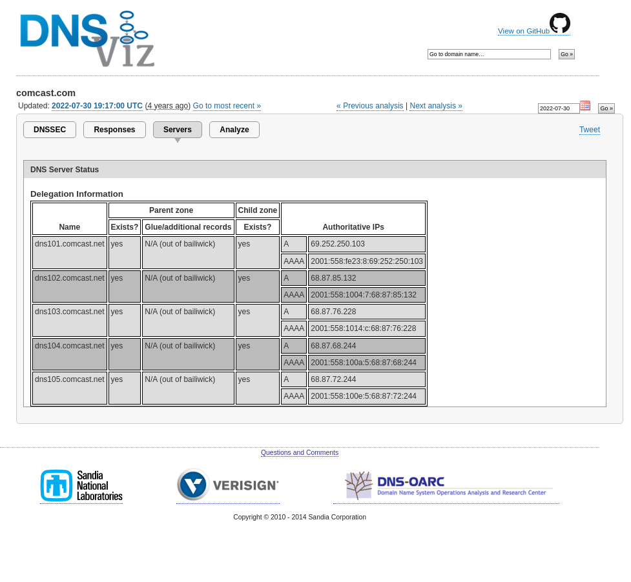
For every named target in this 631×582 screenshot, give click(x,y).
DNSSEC (50, 129)
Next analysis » (435, 105)
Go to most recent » (227, 105)
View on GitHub (534, 31)
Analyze (234, 129)
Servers (177, 129)
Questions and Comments (299, 452)
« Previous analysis (370, 105)
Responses (114, 129)
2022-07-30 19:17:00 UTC (97, 105)
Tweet (589, 129)
